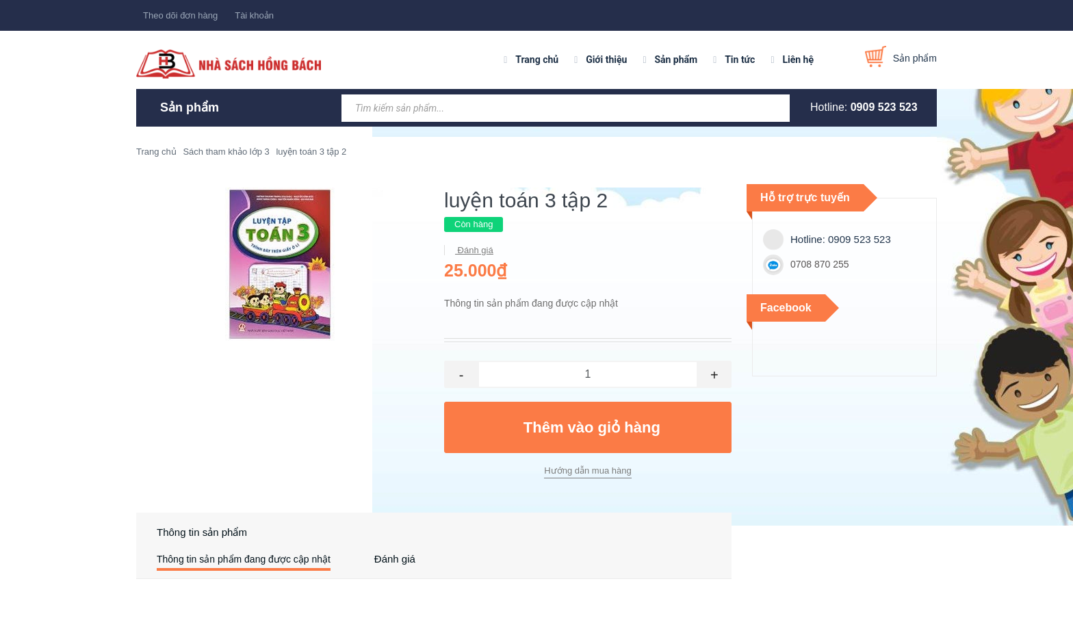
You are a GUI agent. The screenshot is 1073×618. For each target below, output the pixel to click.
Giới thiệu (606, 59)
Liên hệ (798, 59)
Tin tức (740, 59)
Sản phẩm (675, 59)
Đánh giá (474, 250)
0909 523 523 (884, 107)
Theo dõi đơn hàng (180, 15)
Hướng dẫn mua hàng (587, 470)
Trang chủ (536, 59)
